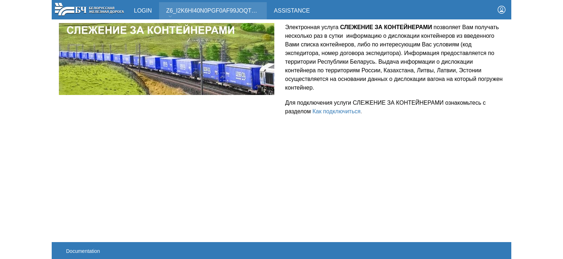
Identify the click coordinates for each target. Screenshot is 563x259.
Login (143, 11)
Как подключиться (336, 111)
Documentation (83, 251)
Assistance (292, 11)
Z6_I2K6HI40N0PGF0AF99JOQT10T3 (215, 13)
